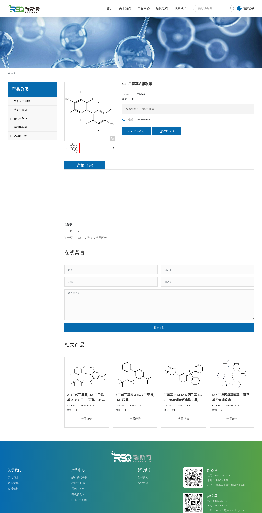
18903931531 (222, 500)
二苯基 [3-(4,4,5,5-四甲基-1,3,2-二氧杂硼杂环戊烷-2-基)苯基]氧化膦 (183, 400)
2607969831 (221, 480)
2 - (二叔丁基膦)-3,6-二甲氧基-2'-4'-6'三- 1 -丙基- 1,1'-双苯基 (86, 400)
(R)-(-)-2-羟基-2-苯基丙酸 (92, 237)
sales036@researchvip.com (230, 484)
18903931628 (142, 119)
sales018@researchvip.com (230, 510)
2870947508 (221, 505)
